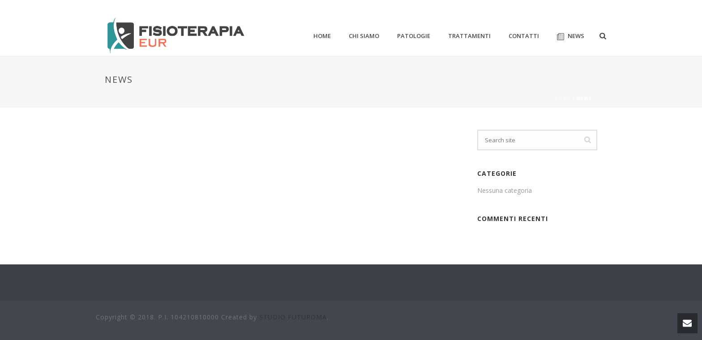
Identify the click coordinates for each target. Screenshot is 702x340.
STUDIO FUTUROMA (293, 317)
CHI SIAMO (364, 36)
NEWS (570, 36)
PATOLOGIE (413, 36)
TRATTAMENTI (469, 36)
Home (563, 98)
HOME (322, 36)
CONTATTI (524, 36)
